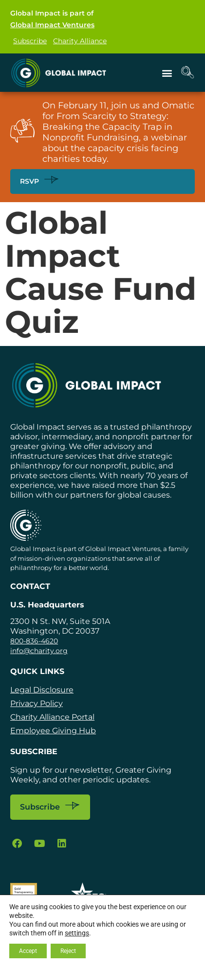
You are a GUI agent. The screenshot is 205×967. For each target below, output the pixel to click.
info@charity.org (39, 650)
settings (77, 933)
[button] (167, 73)
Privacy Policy (36, 703)
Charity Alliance (80, 40)
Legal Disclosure (42, 689)
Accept (28, 951)
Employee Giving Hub (53, 730)
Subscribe (30, 40)
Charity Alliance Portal (52, 717)
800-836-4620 (34, 641)
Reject (68, 951)
